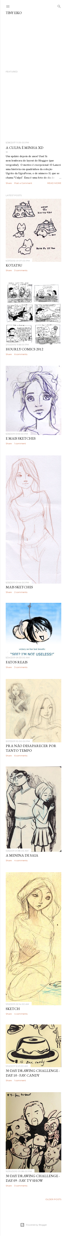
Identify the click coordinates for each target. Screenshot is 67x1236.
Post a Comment (23, 183)
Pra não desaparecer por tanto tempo (31, 749)
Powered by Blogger (33, 1225)
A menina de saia (22, 857)
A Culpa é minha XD (24, 147)
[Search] (59, 5)
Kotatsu (14, 265)
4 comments (21, 862)
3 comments (20, 270)
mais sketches (19, 587)
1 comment (20, 443)
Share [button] (9, 183)
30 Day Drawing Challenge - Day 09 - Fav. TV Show (33, 1180)
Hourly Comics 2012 (24, 349)
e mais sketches (21, 438)
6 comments (20, 354)
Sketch (13, 1010)
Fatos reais (17, 663)
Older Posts (53, 1203)
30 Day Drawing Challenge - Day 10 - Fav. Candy (33, 1075)
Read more (54, 183)
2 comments (20, 592)
